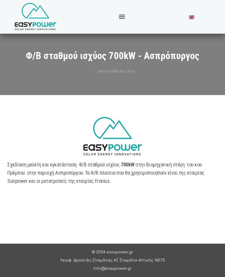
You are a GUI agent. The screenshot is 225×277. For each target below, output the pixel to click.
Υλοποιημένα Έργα (115, 72)
